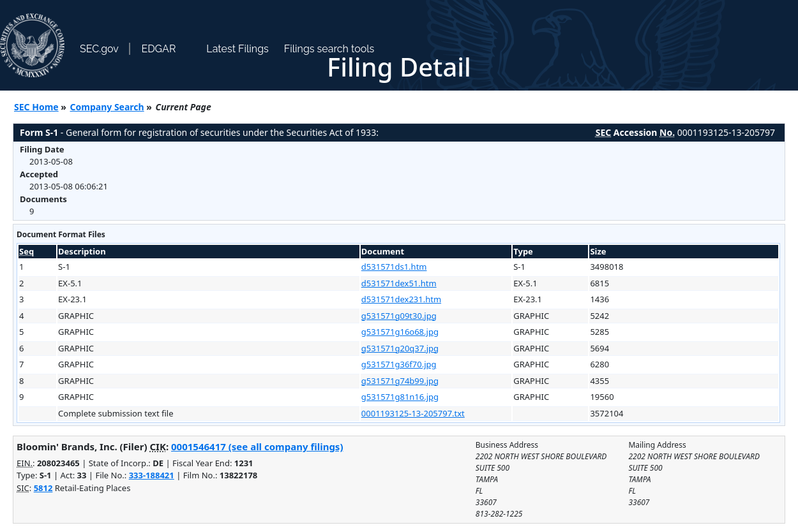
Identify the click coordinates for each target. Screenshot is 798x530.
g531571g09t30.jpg (399, 315)
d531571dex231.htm (401, 299)
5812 (43, 488)
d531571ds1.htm (394, 266)
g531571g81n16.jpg (400, 396)
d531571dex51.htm (399, 283)
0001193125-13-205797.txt (413, 413)
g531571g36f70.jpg (399, 364)
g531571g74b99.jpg (400, 380)
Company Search (107, 107)
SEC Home (36, 107)
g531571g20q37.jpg (400, 348)
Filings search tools (329, 49)
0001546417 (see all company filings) (257, 446)
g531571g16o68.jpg (400, 331)
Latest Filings (237, 49)
